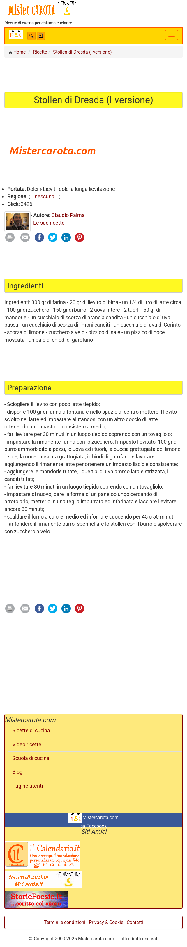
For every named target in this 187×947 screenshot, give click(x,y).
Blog (17, 772)
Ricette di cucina (31, 730)
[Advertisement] (93, 74)
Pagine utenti (27, 786)
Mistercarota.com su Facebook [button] (93, 820)
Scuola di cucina (31, 758)
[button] (31, 36)
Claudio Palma (68, 215)
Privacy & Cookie (106, 922)
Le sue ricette (49, 223)
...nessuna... (44, 196)
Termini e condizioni (64, 922)
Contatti (135, 922)
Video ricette (26, 744)
